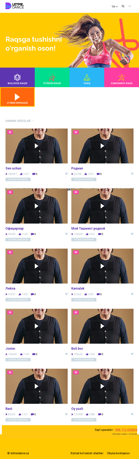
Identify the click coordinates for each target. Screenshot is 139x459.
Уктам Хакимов (18, 239)
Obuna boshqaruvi (118, 453)
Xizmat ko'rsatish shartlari (86, 453)
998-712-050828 (126, 430)
